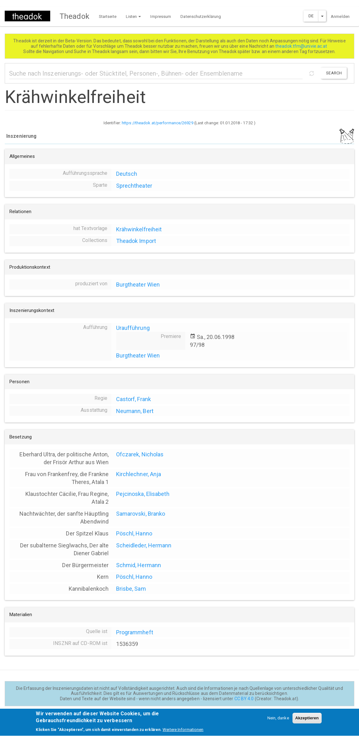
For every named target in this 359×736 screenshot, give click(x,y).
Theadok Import (136, 241)
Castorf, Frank (133, 399)
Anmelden (340, 16)
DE (310, 15)
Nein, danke (278, 721)
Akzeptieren (307, 721)
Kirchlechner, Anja (138, 474)
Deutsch (126, 173)
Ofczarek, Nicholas (140, 454)
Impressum (160, 16)
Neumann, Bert (134, 411)
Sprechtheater (134, 185)
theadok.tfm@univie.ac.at (301, 46)
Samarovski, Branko (140, 513)
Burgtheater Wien (138, 284)
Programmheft (134, 632)
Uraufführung (133, 328)
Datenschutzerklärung (200, 16)
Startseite (107, 16)
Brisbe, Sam (131, 588)
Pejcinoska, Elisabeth (142, 494)
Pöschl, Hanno (134, 533)
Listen (133, 16)
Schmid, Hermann (138, 565)
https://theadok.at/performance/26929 (157, 123)
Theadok (74, 16)
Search (334, 73)
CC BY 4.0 (244, 698)
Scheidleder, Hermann (144, 545)
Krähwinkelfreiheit (139, 229)
